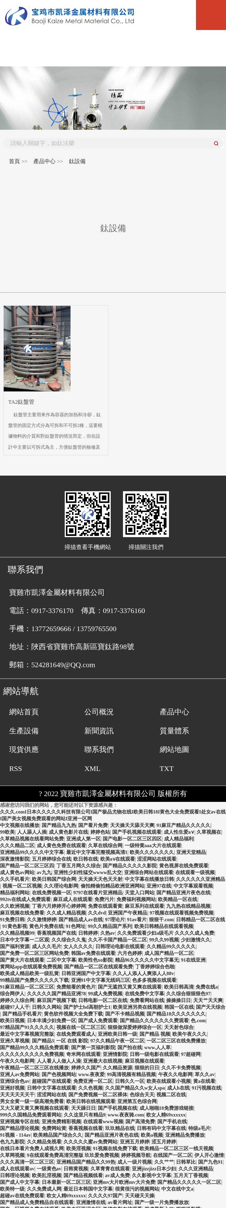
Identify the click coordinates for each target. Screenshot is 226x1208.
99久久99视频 (164, 939)
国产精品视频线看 (83, 1175)
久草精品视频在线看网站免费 (32, 838)
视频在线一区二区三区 (80, 1027)
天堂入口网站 (139, 892)
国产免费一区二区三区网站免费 (34, 953)
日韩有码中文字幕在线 (161, 1128)
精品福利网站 (14, 892)
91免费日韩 (12, 919)
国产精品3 (43, 1040)
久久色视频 (90, 1087)
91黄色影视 (14, 926)
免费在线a (207, 986)
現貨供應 (24, 750)
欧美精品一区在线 (177, 899)
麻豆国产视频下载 (56, 1000)
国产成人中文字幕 (19, 1182)
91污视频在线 (206, 1087)
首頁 (14, 161)
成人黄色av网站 (17, 872)
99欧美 (7, 832)
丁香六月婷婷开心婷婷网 (59, 906)
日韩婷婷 (88, 933)
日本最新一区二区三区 (66, 1182)
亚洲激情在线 (90, 1202)
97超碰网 (191, 1054)
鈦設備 (77, 161)
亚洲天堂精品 (191, 852)
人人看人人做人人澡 (59, 1061)
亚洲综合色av (14, 1081)
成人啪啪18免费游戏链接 (166, 1108)
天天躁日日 (83, 1108)
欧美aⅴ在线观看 (117, 859)
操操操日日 (178, 1000)
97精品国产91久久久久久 (27, 1027)
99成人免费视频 (105, 993)
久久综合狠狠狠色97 (188, 993)
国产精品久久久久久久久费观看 (154, 1020)
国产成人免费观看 (97, 1020)
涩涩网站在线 (51, 1094)
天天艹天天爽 (208, 1000)
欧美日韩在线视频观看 (90, 1101)
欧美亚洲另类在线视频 (137, 1007)
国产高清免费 (140, 1121)
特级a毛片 (199, 1128)
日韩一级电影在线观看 (154, 1054)
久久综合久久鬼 (69, 939)
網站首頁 (24, 712)
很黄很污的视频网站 (137, 1188)
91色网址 (76, 926)
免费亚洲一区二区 (93, 1081)
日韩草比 (186, 1162)
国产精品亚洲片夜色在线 (183, 892)
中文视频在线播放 (19, 825)
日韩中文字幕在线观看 (51, 1087)
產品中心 (44, 161)
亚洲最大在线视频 (102, 1061)
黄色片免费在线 (46, 926)
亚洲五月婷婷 (134, 1141)
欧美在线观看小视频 (169, 1081)
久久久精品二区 (17, 845)
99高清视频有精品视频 (131, 1074)
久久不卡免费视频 (181, 1067)
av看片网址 (120, 1202)
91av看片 (137, 919)
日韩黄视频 (75, 1168)
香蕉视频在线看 (85, 1128)
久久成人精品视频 (66, 912)
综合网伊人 (12, 993)
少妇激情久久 (195, 939)
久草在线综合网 (105, 845)
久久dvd (97, 912)
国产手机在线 (172, 1121)
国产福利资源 (14, 946)
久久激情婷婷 (41, 919)
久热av (107, 933)
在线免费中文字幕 (144, 993)
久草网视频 (12, 1155)
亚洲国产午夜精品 (127, 912)
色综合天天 (142, 1094)
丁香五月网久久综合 (78, 865)
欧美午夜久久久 (189, 1034)
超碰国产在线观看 (51, 1081)
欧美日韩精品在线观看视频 (163, 926)
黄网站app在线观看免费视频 (31, 966)
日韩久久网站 (46, 1007)
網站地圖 (174, 750)
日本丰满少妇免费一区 (51, 1020)
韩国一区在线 (179, 1007)
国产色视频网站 (59, 1074)
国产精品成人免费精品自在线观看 (37, 1202)
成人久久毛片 (46, 946)
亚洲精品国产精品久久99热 (85, 1162)
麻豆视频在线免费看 (22, 912)
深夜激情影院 (14, 859)
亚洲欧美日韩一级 (117, 1034)
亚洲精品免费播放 (185, 1135)
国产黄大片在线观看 (22, 960)
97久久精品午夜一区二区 (117, 1040)
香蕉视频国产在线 (56, 933)
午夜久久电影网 (17, 1061)
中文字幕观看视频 (193, 885)
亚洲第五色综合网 (137, 1101)
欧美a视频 (152, 1135)
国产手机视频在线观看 (136, 832)
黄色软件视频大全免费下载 (73, 1013)
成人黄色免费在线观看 (61, 845)
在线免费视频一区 (51, 892)
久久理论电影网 (61, 885)
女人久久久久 (78, 946)
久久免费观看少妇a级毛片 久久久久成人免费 (165, 933)
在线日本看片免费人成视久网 (32, 1148)
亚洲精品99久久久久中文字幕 (32, 852)
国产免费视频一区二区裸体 (97, 1094)
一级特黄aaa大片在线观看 (153, 845)
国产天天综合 (210, 1007)
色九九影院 (12, 1141)
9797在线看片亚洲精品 (97, 892)
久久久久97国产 (105, 1195)
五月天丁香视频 (191, 1175)
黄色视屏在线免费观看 (183, 865)
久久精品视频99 (17, 933)
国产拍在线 (129, 1047)
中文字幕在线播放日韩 (149, 879)
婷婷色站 (100, 832)
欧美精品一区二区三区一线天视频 (176, 1148)
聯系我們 (99, 750)
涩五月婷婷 (163, 1141)
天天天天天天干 (17, 1094)
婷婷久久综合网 (17, 1000)
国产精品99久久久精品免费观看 (34, 1047)
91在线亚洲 (193, 960)
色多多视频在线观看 (154, 980)
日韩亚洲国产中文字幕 (85, 973)
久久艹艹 (164, 1162)
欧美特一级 (12, 1188)
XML (92, 768)
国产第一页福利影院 (93, 1047)
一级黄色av (49, 1168)
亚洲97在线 (159, 885)
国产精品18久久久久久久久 (176, 1013)
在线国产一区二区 (172, 1155)
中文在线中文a (177, 1188)
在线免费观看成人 (76, 1034)
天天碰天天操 (139, 1195)
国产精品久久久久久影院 (130, 865)
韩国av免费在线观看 (93, 953)
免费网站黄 (54, 1128)
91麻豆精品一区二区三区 (27, 986)
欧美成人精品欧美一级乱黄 (29, 973)
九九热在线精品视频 (188, 906)
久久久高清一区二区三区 (27, 1162)
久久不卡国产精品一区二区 (117, 939)
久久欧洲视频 (14, 906)
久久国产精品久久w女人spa (135, 1087)
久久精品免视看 (44, 1141)
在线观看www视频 (103, 1121)
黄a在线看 (204, 1081)
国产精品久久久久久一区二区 (189, 1182)
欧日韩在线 (85, 859)
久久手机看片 (14, 879)
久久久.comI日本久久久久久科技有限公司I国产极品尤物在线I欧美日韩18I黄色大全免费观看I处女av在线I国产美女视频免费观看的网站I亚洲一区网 (113, 815)
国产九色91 (210, 1162)
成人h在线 (178, 1087)
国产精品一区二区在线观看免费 (98, 966)
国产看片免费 (93, 825)
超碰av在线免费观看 (22, 1195)
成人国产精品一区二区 (168, 953)
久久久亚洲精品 (195, 1168)
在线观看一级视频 (195, 872)
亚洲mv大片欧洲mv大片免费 (124, 1182)
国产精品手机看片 (22, 1013)
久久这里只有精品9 (84, 1114)
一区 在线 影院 (72, 1040)
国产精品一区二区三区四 (27, 865)
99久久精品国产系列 (110, 926)
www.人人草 (157, 1047)
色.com (198, 1020)
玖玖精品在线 (120, 1128)
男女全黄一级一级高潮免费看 (32, 1101)
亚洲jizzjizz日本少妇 (154, 1168)
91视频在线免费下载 (115, 1148)
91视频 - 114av (15, 1135)
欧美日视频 (12, 1020)
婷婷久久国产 (86, 1067)
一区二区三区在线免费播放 (176, 1040)
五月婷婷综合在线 (51, 859)
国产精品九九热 (59, 825)
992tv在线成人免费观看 (25, 899)
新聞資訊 (99, 731)
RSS (15, 768)
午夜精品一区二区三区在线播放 (34, 1067)
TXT (167, 768)
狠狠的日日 (147, 1067)
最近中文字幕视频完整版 (27, 1034)
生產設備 (24, 731)
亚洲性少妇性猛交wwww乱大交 (88, 872)
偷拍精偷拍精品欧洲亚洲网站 (112, 885)
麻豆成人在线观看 (72, 899)
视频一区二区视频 (22, 885)
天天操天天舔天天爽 (132, 825)
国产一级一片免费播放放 (162, 1202)
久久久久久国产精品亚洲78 (56, 993)
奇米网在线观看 (83, 1054)
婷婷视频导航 (136, 1155)
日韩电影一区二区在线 (102, 1000)
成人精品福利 (178, 838)
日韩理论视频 (14, 1175)
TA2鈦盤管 (21, 402)
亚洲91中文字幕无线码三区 (100, 980)
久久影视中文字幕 (151, 1175)
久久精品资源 (117, 1067)
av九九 (44, 872)
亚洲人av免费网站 (19, 1074)
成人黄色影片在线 (68, 832)
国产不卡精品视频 (124, 1013)
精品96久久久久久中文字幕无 (147, 960)
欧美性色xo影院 (95, 960)
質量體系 (174, 731)
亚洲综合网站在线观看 (148, 872)
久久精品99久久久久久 (171, 946)
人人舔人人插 (32, 832)
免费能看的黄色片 (76, 986)
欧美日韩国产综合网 (54, 879)
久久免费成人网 (44, 1188)
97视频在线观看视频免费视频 (181, 912)
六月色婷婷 (129, 953)
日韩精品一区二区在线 (200, 919)
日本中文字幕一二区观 (24, 939)
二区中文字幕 (61, 960)
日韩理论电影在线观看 (119, 946)
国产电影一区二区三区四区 (132, 838)
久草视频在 (209, 832)
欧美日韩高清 (178, 986)
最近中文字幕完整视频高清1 (97, 852)
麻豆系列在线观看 (144, 906)
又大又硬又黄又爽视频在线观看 (34, 1108)
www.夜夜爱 (91, 1074)
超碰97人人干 (14, 1007)
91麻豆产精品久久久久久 (183, 825)
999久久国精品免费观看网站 (30, 1114)
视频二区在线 (171, 1094)
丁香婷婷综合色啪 (154, 966)
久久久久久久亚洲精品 (200, 879)
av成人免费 (117, 1175)
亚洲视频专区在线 (19, 1121)
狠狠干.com (161, 919)
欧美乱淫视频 (46, 1175)
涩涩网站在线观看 (156, 859)
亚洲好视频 (12, 1087)
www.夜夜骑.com (126, 1114)
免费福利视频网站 (136, 899)
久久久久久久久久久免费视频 (32, 1054)
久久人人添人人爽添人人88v (143, 973)
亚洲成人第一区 (83, 838)
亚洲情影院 (115, 1054)
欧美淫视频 (78, 1148)
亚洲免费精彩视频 (61, 1121)
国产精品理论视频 (19, 1128)
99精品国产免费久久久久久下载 (34, 980)
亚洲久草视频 (14, 1040)
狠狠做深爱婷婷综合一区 (135, 1027)
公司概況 (99, 712)
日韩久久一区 (129, 1081)
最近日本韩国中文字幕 (88, 1188)
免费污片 (104, 899)
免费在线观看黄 (105, 906)
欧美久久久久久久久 (152, 852)
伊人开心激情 (209, 1155)
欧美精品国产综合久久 (57, 1135)
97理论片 (115, 919)
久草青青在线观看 (110, 1168)
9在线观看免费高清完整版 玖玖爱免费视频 (73, 1155)
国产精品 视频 (155, 1034)
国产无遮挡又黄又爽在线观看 (130, 986)
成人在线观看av (17, 1168)
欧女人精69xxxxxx (166, 1114)
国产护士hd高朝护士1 (87, 1007)
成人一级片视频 (134, 1162)
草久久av (204, 1074)
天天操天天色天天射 (100, 879)
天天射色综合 (178, 1027)
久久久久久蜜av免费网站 (90, 1141)
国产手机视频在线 (117, 1108)
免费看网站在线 (147, 1000)
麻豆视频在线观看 (144, 1061)
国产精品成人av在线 (81, 919)
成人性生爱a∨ (179, 832)
